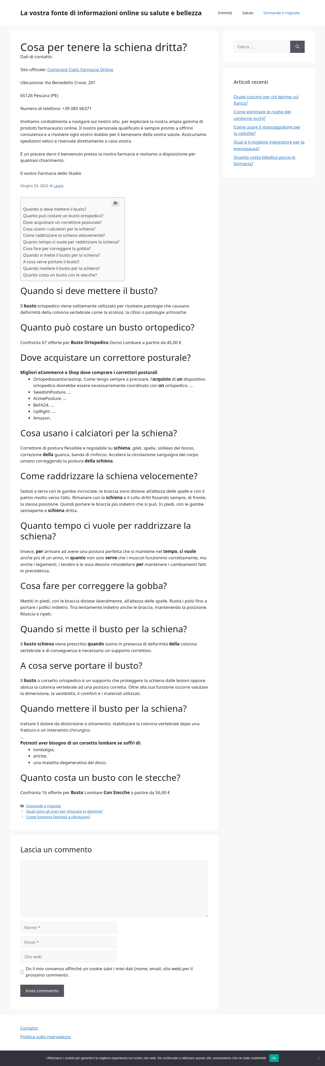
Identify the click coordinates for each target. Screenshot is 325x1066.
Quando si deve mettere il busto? (54, 209)
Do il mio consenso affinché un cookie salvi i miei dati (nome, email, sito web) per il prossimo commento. (109, 972)
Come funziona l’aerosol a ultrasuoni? (58, 816)
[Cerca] (297, 47)
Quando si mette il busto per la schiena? (61, 255)
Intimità (225, 12)
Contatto (29, 1028)
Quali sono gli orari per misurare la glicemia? (64, 811)
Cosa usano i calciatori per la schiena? (59, 229)
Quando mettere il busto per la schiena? (61, 268)
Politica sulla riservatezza (45, 1037)
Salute (247, 12)
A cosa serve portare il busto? (51, 262)
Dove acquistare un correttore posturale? (62, 222)
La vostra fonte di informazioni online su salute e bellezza (111, 12)
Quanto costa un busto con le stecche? (60, 275)
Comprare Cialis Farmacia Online (80, 69)
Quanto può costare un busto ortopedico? (63, 216)
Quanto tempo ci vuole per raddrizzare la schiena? (71, 242)
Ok (274, 1058)
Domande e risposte (282, 12)
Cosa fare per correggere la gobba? (57, 248)
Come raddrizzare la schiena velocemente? (64, 235)
